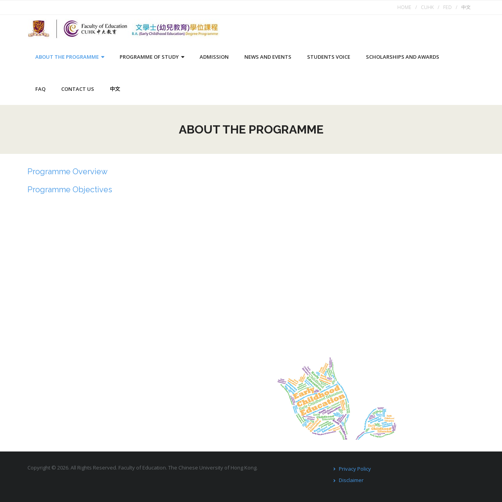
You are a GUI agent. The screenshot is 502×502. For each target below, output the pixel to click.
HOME (404, 7)
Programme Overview (67, 171)
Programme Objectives (69, 189)
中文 (466, 7)
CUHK (427, 7)
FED (447, 7)
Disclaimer (351, 480)
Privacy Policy (355, 468)
